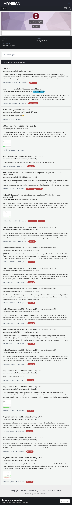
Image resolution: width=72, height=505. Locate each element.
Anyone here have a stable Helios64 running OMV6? (23, 156)
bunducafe (6, 71)
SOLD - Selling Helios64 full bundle (16, 109)
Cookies (42, 491)
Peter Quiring (21, 91)
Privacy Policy (33, 491)
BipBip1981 (21, 177)
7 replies (20, 189)
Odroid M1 (7, 68)
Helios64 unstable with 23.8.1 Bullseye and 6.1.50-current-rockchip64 (29, 227)
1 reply (19, 119)
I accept (65, 501)
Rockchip (34, 159)
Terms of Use (6, 502)
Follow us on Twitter (54, 491)
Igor (18, 71)
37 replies (22, 241)
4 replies (22, 103)
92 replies (23, 82)
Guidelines (24, 502)
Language (15, 491)
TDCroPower (21, 230)
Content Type (9, 55)
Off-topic (34, 112)
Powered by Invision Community (36, 494)
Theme (24, 491)
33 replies (21, 166)
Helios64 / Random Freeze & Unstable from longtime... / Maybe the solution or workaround (33, 173)
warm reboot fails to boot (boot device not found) (22, 89)
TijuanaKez (21, 159)
